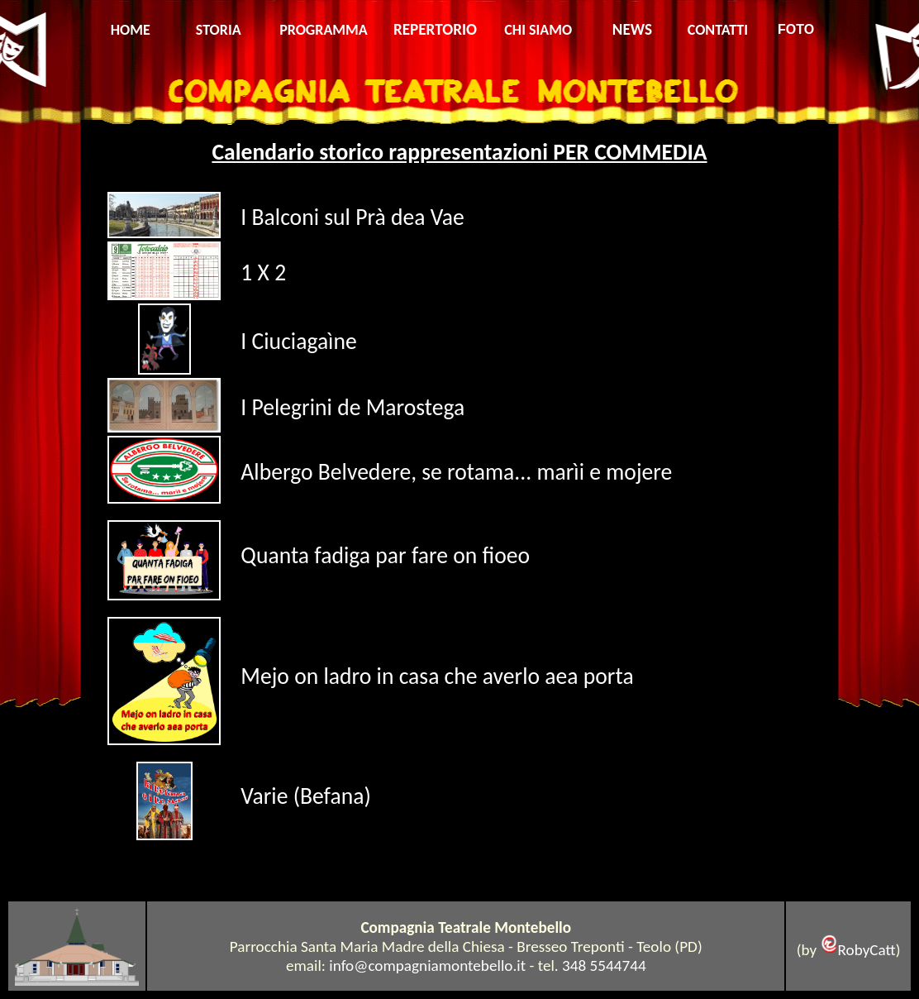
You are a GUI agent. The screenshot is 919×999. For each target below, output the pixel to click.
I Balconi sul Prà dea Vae (352, 217)
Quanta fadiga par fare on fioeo (385, 555)
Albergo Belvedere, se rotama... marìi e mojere (458, 471)
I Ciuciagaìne (298, 341)
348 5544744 (604, 965)
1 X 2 (263, 272)
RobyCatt (867, 949)
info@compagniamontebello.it (427, 965)
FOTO (796, 29)
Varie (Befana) (305, 796)
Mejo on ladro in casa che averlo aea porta (436, 676)
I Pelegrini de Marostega (352, 407)
